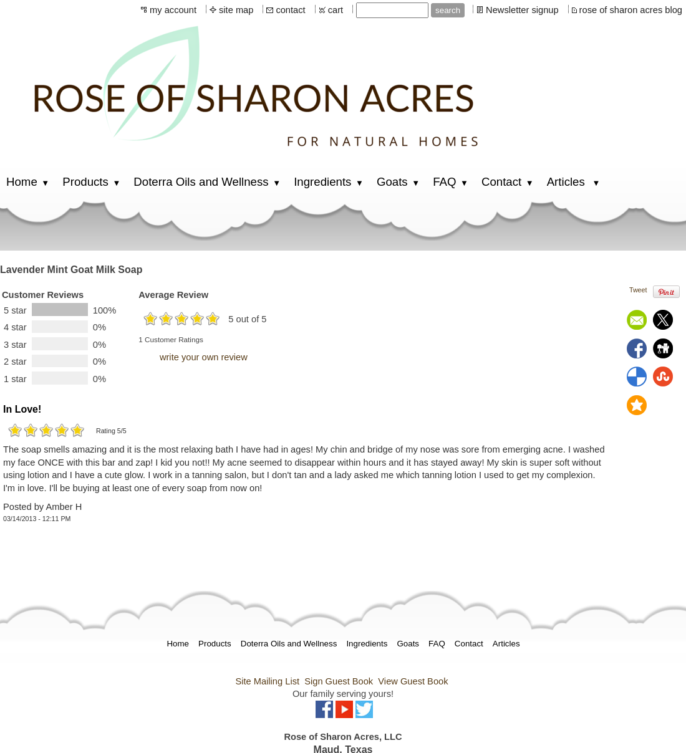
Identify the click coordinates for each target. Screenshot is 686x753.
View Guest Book (413, 681)
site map (236, 10)
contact (290, 10)
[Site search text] (392, 10)
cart (335, 10)
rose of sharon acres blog (630, 10)
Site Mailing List (267, 681)
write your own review (204, 357)
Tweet (638, 290)
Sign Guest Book (338, 681)
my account (173, 10)
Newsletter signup (522, 10)
